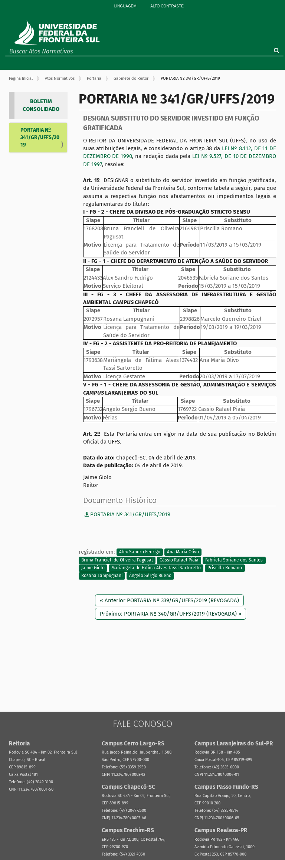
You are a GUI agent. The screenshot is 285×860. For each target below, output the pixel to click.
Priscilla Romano (224, 567)
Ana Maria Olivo (183, 552)
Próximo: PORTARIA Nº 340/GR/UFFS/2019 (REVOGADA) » (170, 613)
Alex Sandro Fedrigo (139, 552)
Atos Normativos (60, 78)
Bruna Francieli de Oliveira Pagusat (117, 560)
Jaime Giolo (93, 567)
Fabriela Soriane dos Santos (234, 560)
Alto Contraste (167, 6)
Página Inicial (21, 78)
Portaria (94, 78)
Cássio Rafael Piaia (179, 560)
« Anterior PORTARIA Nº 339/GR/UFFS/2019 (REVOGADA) (169, 600)
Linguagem (125, 6)
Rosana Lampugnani (101, 576)
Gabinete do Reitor (131, 78)
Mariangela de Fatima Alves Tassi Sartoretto (156, 567)
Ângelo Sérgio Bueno (150, 576)
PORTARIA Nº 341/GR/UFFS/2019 (39, 137)
